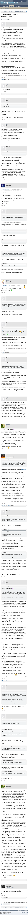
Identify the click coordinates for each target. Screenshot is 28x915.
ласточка (8, 424)
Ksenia (9, 680)
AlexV (7, 280)
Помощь (25, 910)
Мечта (7, 454)
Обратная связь (20, 910)
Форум (11, 6)
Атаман (8, 22)
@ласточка (23, 469)
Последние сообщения (5, 8)
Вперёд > (8, 19)
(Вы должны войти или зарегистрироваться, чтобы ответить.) (15, 902)
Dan (2, 505)
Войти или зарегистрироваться (20, 1)
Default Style (3, 910)
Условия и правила (24, 912)
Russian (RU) (8, 910)
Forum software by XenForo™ (5, 912)
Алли (7, 184)
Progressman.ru (5, 6)
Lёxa (3, 79)
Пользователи (18, 6)
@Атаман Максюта (5, 189)
